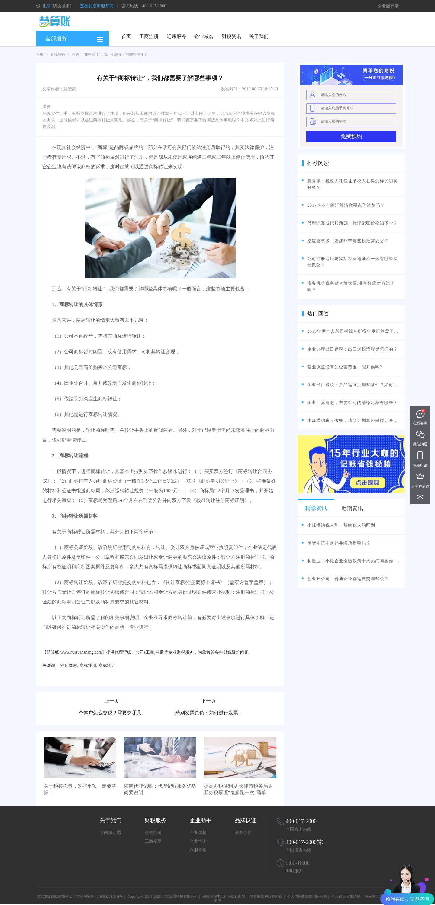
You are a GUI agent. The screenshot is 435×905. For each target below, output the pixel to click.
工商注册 (149, 36)
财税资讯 (231, 36)
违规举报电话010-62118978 (223, 896)
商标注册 (87, 665)
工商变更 (153, 841)
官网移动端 (110, 832)
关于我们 (259, 36)
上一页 (112, 700)
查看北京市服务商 (97, 6)
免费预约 (351, 136)
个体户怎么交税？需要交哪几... (112, 712)
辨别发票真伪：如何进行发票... (208, 712)
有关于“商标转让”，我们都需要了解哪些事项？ (110, 54)
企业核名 (204, 36)
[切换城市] (61, 6)
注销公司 (153, 832)
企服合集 (198, 850)
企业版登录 (388, 6)
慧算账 (53, 652)
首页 (126, 36)
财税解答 (57, 54)
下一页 (208, 700)
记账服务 (176, 36)
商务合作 (243, 832)
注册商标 (68, 665)
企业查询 (198, 841)
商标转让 (106, 665)
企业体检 (198, 832)
